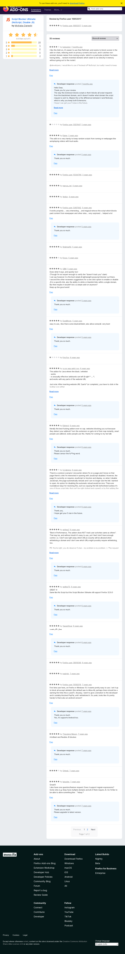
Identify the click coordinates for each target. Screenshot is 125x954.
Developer (39, 916)
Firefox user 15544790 (72, 175)
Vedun (65, 197)
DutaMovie (67, 321)
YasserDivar (67, 626)
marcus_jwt (67, 186)
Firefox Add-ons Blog (45, 863)
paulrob (66, 674)
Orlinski (65, 771)
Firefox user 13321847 (72, 125)
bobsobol (66, 47)
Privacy (6, 935)
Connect (38, 907)
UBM (64, 269)
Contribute (39, 912)
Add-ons (38, 854)
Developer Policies (43, 877)
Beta (97, 863)
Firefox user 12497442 (72, 208)
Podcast (68, 925)
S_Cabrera (67, 470)
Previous (77, 829)
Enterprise (100, 873)
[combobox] (104, 8)
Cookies (16, 935)
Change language (102, 941)
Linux (67, 881)
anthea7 (66, 530)
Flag (51, 75)
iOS (66, 872)
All (65, 886)
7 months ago (77, 47)
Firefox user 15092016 (72, 685)
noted (25, 941)
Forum (37, 886)
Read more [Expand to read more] (54, 70)
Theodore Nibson (70, 734)
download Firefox (77, 3)
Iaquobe (66, 782)
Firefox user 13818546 (72, 663)
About (37, 859)
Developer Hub (41, 872)
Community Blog (42, 881)
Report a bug (40, 890)
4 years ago (77, 186)
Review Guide (41, 895)
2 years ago (86, 125)
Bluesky (68, 921)
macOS (68, 868)
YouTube (68, 912)
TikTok (67, 916)
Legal (25, 935)
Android (68, 877)
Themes (47, 10)
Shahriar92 (67, 247)
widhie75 (66, 587)
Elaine (65, 135)
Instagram (69, 907)
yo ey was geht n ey (71, 368)
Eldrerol (66, 426)
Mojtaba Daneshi (23, 25)
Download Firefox (73, 859)
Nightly (99, 859)
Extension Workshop (44, 868)
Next (93, 829)
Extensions (36, 10)
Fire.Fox (66, 357)
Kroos (65, 258)
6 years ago (75, 357)
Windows (69, 863)
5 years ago (86, 26)
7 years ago (75, 674)
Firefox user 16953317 (72, 26)
